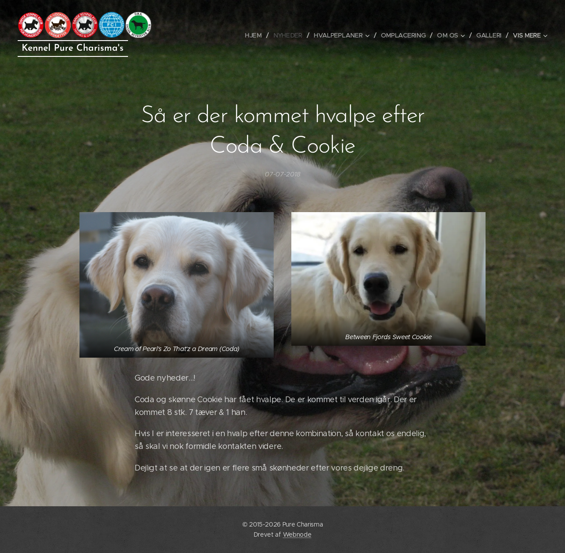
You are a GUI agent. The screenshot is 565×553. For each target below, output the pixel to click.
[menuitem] (194, 35)
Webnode (297, 534)
